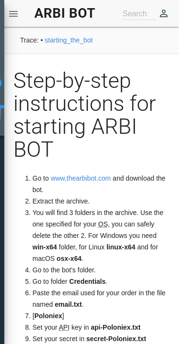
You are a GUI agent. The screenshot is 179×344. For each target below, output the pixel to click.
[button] (13, 13)
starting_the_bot (69, 40)
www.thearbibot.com (81, 178)
